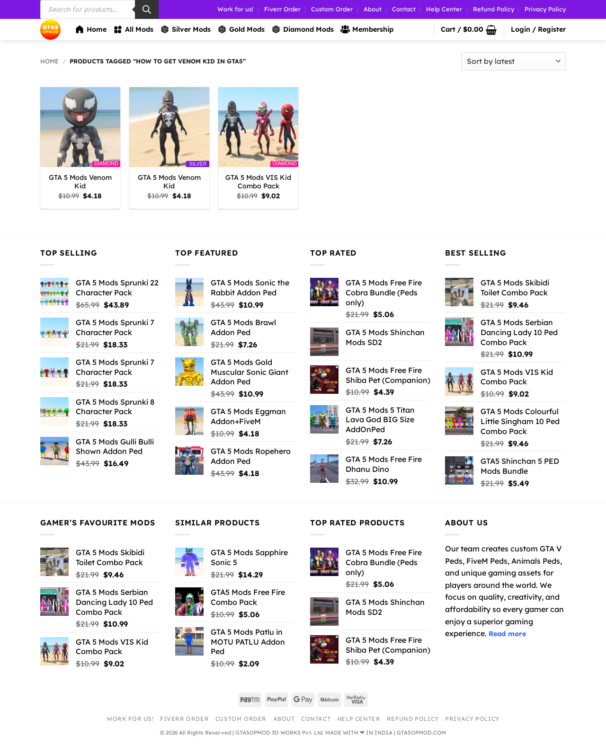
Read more (507, 634)
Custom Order (332, 9)
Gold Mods (241, 29)
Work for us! (235, 9)
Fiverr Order (282, 9)
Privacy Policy (545, 9)
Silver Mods (185, 29)
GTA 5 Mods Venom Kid (80, 182)
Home (91, 29)
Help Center (444, 9)
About (373, 9)
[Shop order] (513, 61)
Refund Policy (493, 9)
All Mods (133, 29)
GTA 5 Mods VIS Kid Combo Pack (258, 182)
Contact (404, 9)
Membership (366, 29)
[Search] (147, 9)
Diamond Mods (302, 29)
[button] (469, 29)
